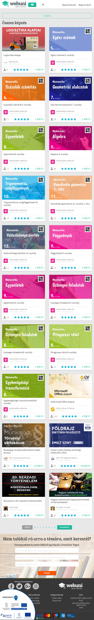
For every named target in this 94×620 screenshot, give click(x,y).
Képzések (56, 600)
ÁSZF (81, 600)
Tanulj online (57, 598)
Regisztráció (85, 4)
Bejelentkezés (69, 4)
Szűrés (47, 15)
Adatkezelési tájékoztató (81, 598)
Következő (64, 527)
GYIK (81, 607)
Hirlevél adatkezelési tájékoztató (81, 604)
